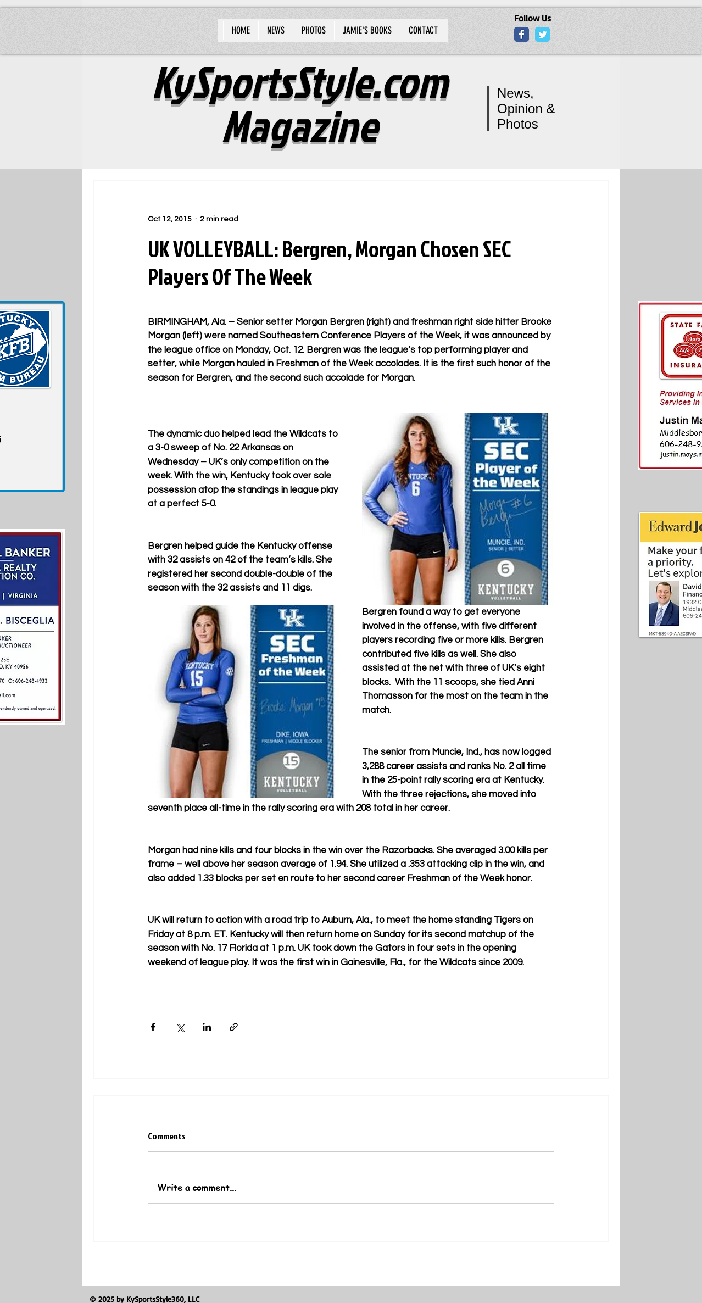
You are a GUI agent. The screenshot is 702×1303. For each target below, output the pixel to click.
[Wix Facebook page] (521, 34)
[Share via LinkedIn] (207, 1027)
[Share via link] (234, 1027)
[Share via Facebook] (153, 1027)
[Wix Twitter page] (542, 34)
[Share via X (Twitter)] (180, 1027)
